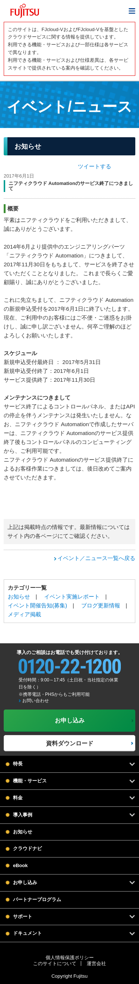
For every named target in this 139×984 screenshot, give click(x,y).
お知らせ (19, 596)
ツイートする (94, 166)
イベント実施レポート (72, 596)
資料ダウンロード (69, 743)
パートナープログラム (37, 899)
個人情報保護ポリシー (70, 957)
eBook (20, 865)
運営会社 (96, 963)
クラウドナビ (27, 848)
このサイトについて (54, 963)
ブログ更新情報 (100, 605)
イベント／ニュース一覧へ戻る (96, 558)
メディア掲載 (24, 614)
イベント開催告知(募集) (37, 605)
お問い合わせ (35, 700)
